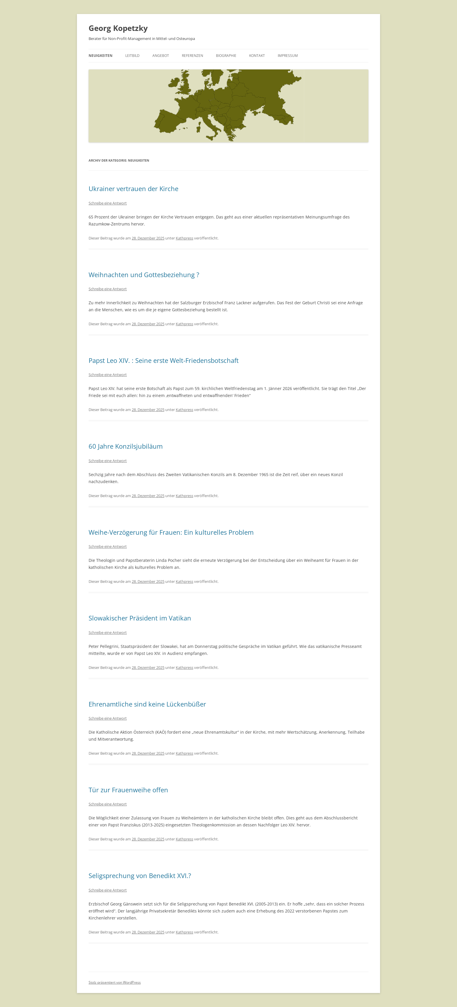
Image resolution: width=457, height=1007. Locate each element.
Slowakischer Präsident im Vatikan (140, 617)
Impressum (288, 55)
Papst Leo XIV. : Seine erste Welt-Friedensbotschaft (164, 360)
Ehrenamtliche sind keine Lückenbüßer (147, 704)
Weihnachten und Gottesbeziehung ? (144, 274)
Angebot (160, 55)
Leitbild (132, 55)
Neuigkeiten (101, 55)
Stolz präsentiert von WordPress (115, 982)
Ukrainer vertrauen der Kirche (133, 188)
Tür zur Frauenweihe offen (128, 789)
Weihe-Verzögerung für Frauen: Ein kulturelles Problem (171, 532)
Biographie (226, 55)
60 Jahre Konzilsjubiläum (126, 446)
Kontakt (257, 55)
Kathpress (184, 238)
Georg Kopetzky (118, 28)
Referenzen (192, 55)
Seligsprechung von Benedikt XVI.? (140, 875)
